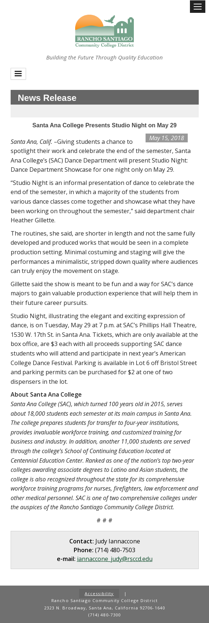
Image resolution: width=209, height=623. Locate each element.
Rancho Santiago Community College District (104, 31)
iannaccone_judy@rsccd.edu (115, 559)
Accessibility (99, 593)
